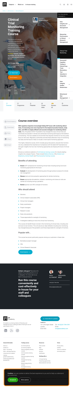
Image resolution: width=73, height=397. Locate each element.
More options (25, 380)
